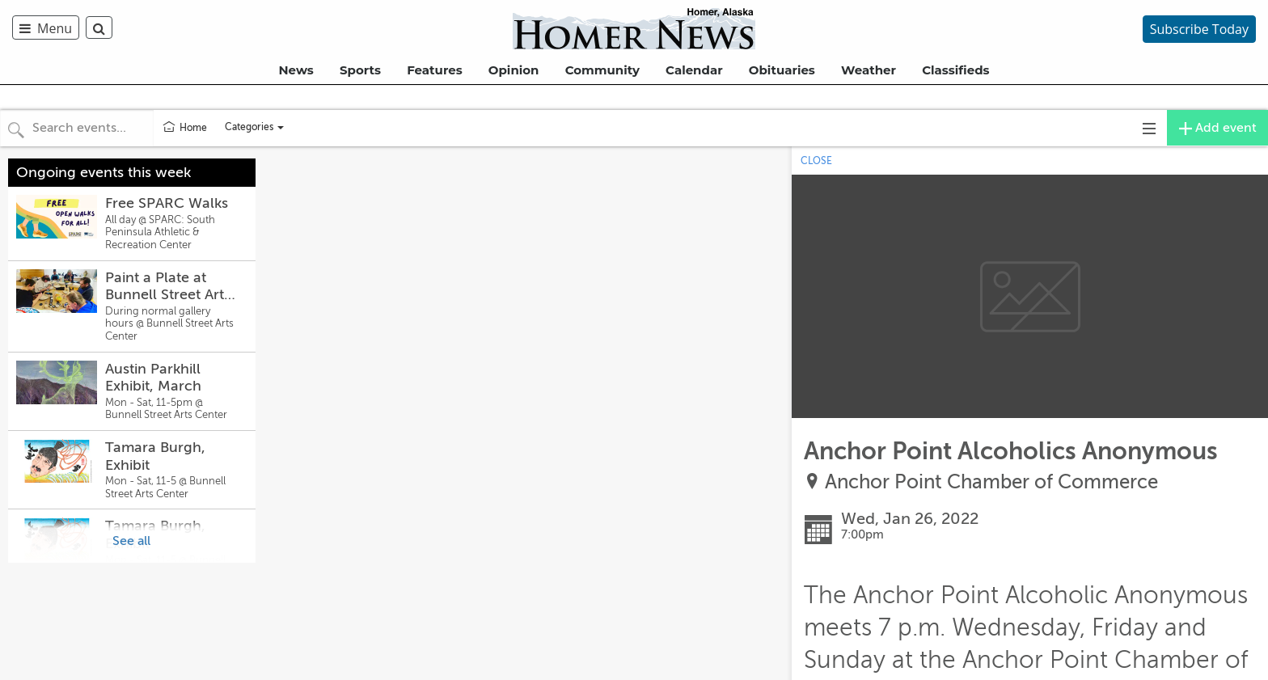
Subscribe (1199, 29)
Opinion (513, 70)
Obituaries (782, 70)
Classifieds (955, 70)
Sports (360, 70)
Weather (868, 70)
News (295, 70)
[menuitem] (49, 27)
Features (434, 70)
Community (602, 70)
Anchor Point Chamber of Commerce (991, 482)
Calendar (694, 70)
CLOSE (816, 161)
